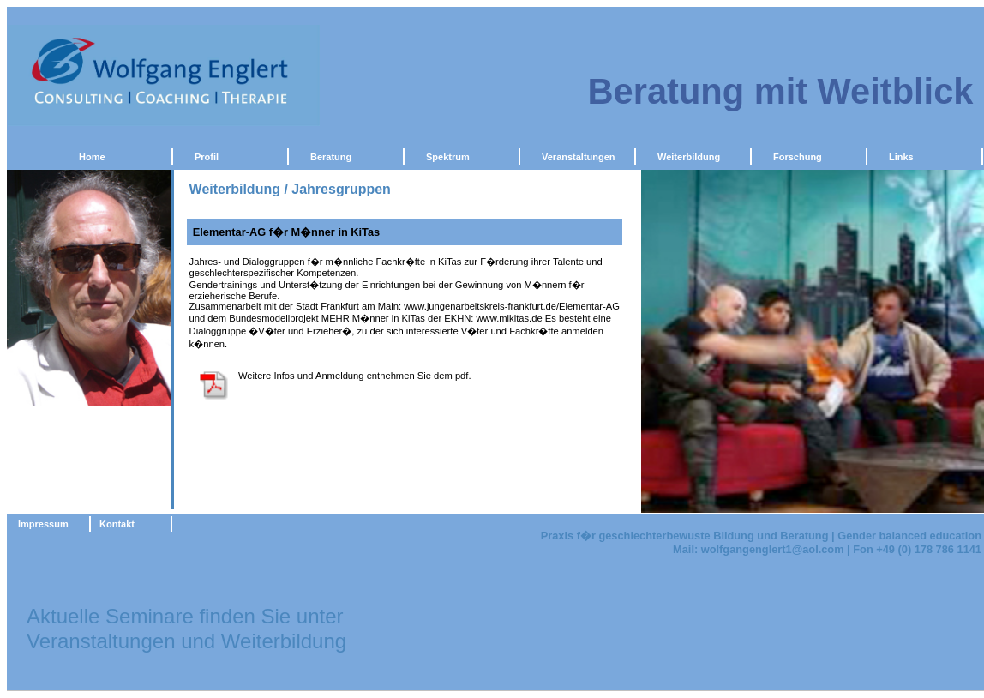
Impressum (43, 524)
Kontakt (117, 524)
